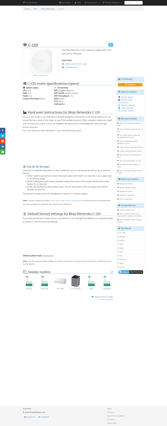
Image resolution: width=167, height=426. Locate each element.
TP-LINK (121, 233)
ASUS (120, 244)
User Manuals (69, 67)
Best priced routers (125, 184)
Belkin (120, 248)
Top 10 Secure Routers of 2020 (129, 161)
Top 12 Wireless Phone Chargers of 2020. (129, 221)
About (109, 409)
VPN (77, 3)
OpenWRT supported (126, 195)
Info (35, 9)
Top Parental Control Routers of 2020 (129, 156)
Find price (130, 85)
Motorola (121, 259)
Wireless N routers (125, 191)
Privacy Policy (112, 423)
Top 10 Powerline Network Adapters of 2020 (127, 142)
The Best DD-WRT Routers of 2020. (128, 166)
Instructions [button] (91, 3)
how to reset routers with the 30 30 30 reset (66, 201)
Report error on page (102, 298)
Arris (120, 256)
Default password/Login (74, 64)
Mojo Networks (48, 9)
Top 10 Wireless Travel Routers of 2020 (130, 130)
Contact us (111, 412)
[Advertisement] (68, 28)
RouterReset (30, 3)
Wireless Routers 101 (125, 210)
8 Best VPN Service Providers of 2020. (129, 124)
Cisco (120, 252)
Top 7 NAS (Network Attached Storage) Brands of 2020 (128, 136)
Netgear (121, 237)
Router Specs (125, 97)
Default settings (126, 105)
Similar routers (126, 111)
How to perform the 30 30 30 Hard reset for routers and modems (129, 215)
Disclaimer (111, 419)
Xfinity (120, 263)
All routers (65, 3)
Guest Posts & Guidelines (116, 416)
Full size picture (41, 75)
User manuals (126, 108)
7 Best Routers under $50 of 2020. (130, 147)
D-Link (120, 267)
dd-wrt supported (124, 199)
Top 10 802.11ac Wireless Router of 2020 (129, 172)
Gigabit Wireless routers (126, 187)
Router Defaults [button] (111, 3)
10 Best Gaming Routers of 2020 (129, 151)
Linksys (121, 240)
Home (27, 9)
